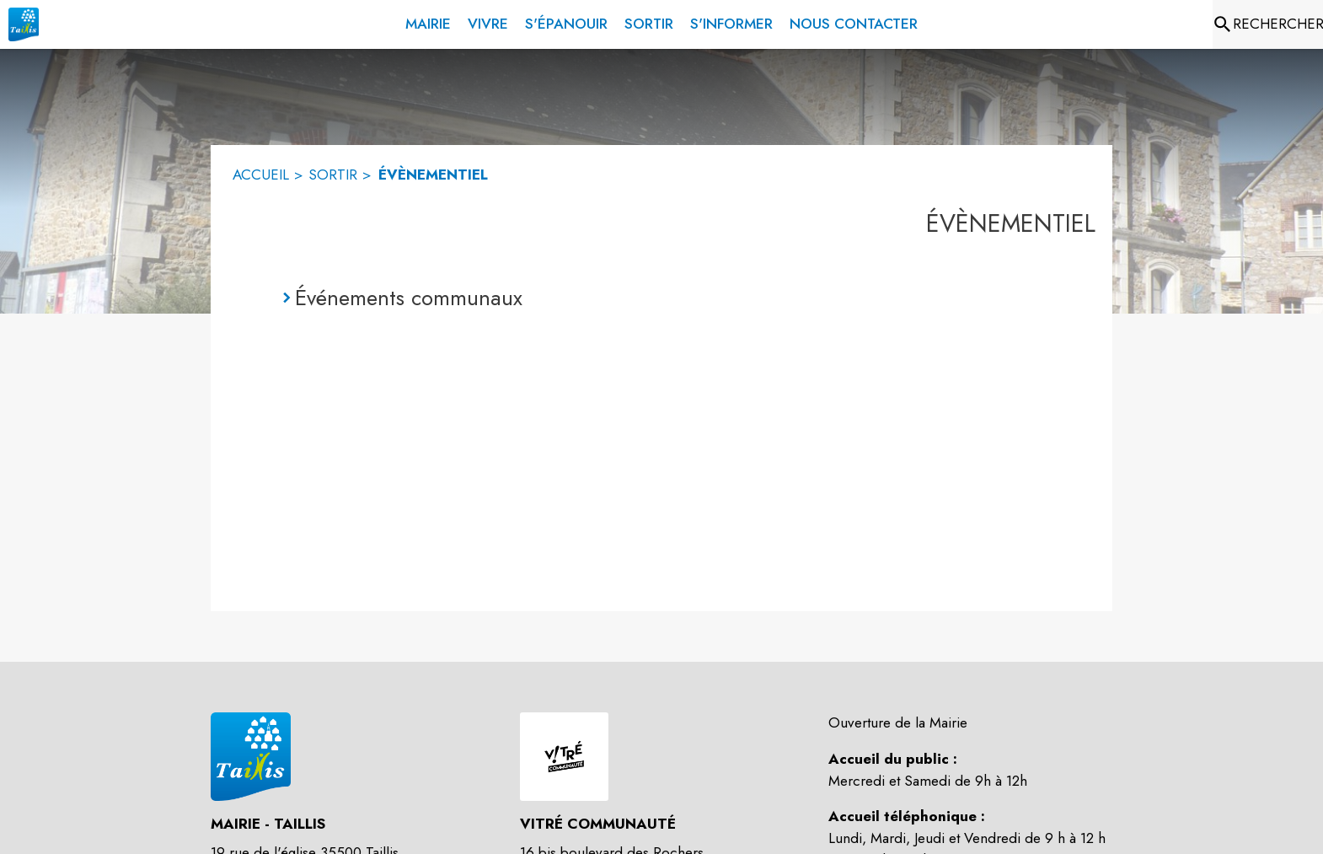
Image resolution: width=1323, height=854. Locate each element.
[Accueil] (23, 24)
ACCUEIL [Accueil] (261, 174)
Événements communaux (408, 297)
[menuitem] (428, 21)
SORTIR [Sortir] (332, 174)
